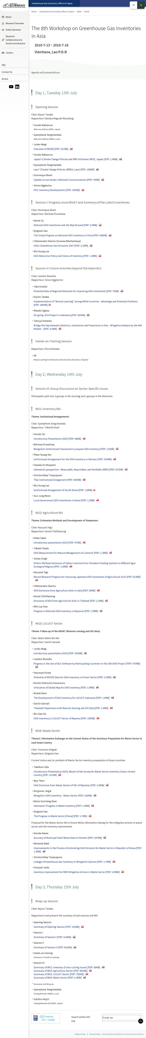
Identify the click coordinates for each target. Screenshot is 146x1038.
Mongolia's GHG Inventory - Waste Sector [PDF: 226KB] (63, 795)
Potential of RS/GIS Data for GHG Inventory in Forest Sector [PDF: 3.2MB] (72, 677)
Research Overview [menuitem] (13, 23)
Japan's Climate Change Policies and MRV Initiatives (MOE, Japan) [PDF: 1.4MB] (76, 159)
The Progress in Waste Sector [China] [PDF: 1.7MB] (60, 816)
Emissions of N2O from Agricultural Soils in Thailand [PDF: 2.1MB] (69, 600)
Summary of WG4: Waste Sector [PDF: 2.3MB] (58, 977)
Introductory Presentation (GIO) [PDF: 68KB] (57, 438)
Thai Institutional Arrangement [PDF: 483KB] (57, 479)
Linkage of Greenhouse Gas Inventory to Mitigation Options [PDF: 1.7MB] (72, 861)
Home (33, 11)
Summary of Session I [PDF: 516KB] (52, 937)
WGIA (79, 11)
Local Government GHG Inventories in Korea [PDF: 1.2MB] (64, 500)
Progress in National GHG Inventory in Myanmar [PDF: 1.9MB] (66, 611)
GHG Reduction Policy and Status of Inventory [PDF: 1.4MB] (65, 256)
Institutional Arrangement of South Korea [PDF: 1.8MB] (63, 490)
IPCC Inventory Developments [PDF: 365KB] (57, 190)
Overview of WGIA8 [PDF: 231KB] (51, 149)
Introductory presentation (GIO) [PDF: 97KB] (57, 542)
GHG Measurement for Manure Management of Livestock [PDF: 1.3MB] (71, 552)
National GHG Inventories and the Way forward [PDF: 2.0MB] (65, 225)
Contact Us (7, 71)
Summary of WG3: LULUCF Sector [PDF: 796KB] (59, 974)
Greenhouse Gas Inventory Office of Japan (52, 3)
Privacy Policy (94, 1034)
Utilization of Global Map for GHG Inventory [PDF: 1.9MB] (64, 687)
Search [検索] (141, 5)
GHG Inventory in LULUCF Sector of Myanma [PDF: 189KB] (64, 718)
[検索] (120, 1017)
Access (5, 78)
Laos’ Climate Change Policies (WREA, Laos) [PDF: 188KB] (64, 169)
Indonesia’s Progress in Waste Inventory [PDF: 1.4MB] (62, 805)
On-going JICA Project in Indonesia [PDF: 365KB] (59, 315)
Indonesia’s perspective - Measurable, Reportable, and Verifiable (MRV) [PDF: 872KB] (78, 469)
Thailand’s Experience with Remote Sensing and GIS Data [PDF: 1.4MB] (71, 708)
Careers (7, 52)
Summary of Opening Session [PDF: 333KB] (56, 926)
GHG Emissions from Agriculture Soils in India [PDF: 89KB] (64, 590)
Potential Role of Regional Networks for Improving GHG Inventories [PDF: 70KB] (76, 291)
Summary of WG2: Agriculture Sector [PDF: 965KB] (60, 970)
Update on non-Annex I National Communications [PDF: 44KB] (67, 179)
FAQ (3, 64)
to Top (140, 1021)
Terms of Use (80, 1034)
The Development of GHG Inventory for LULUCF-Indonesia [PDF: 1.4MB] (72, 697)
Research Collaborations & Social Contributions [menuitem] (13, 40)
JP (133, 5)
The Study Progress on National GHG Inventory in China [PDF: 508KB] (70, 235)
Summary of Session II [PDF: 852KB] (53, 947)
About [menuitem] (7, 16)
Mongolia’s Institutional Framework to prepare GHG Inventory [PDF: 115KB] (74, 449)
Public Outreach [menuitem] (11, 29)
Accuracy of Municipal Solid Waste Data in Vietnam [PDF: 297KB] (68, 837)
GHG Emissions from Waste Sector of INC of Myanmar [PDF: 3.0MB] (69, 785)
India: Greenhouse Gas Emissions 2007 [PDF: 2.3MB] (61, 245)
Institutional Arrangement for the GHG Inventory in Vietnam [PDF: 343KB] (73, 459)
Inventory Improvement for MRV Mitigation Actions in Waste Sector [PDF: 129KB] (77, 872)
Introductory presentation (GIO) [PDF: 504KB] (58, 653)
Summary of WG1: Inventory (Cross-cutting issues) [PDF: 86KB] (67, 967)
